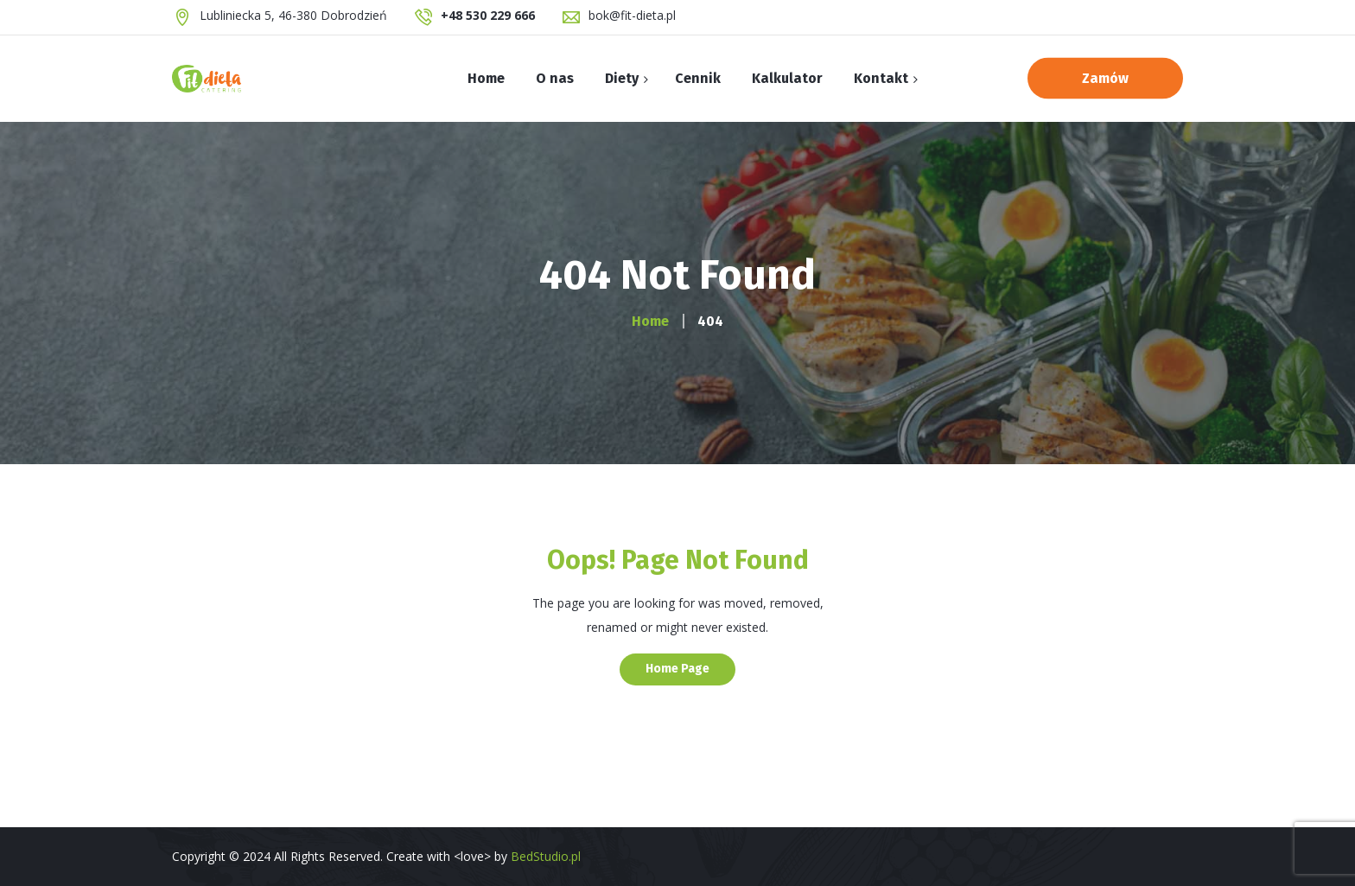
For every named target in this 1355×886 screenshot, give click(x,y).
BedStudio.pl (546, 856)
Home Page (677, 668)
